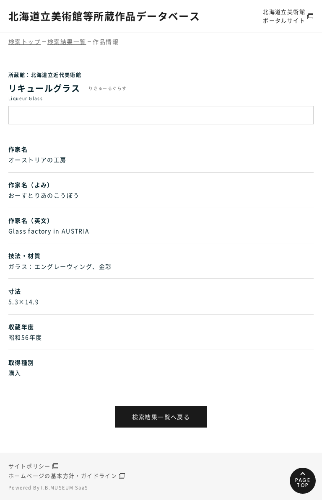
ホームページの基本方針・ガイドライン (62, 475)
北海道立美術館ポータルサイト (284, 16)
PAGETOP (303, 483)
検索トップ (24, 41)
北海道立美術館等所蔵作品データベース (104, 15)
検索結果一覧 (66, 41)
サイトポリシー (29, 466)
